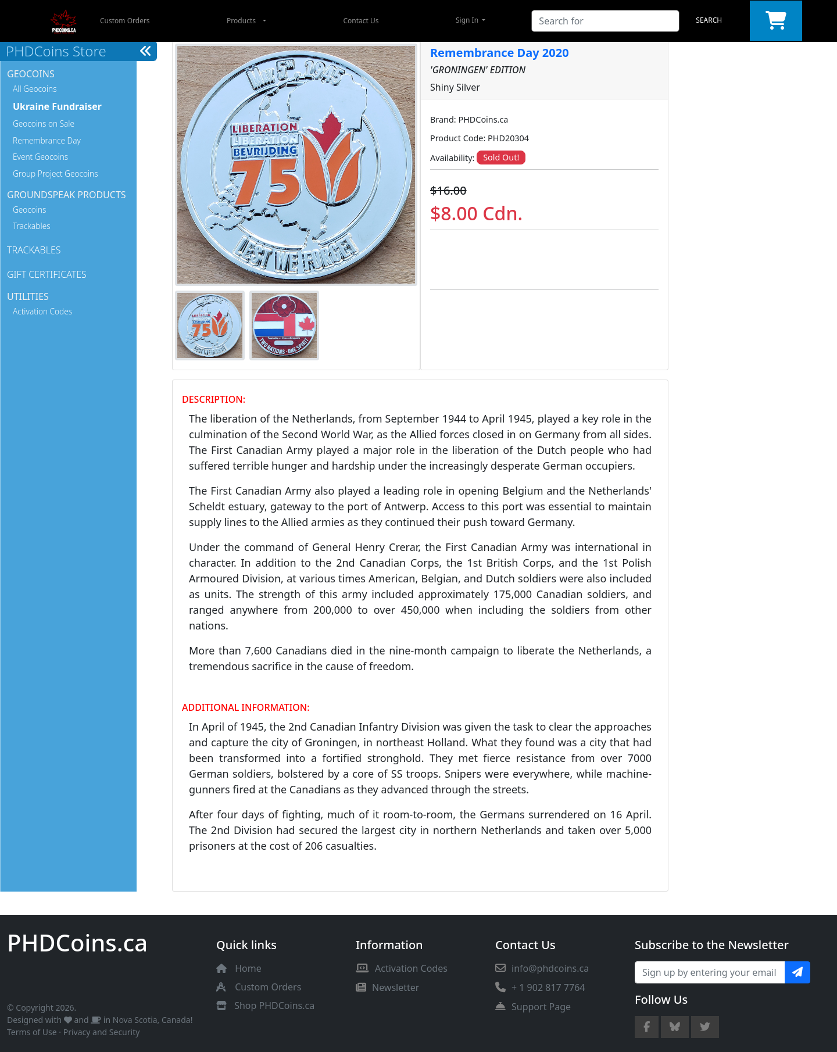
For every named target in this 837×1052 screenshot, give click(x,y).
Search (709, 20)
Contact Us (360, 21)
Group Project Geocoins (55, 173)
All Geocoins (35, 88)
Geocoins (29, 209)
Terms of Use (32, 1031)
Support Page (533, 1006)
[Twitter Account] (705, 1027)
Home (248, 968)
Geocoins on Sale (43, 123)
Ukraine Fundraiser (57, 106)
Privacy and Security (101, 1031)
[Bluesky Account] (675, 1027)
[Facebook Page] (647, 1027)
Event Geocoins (40, 156)
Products (241, 21)
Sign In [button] (468, 20)
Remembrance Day (47, 140)
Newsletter (387, 987)
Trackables (32, 225)
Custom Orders (125, 21)
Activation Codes (42, 311)
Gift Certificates (47, 274)
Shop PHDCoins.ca (274, 1005)
